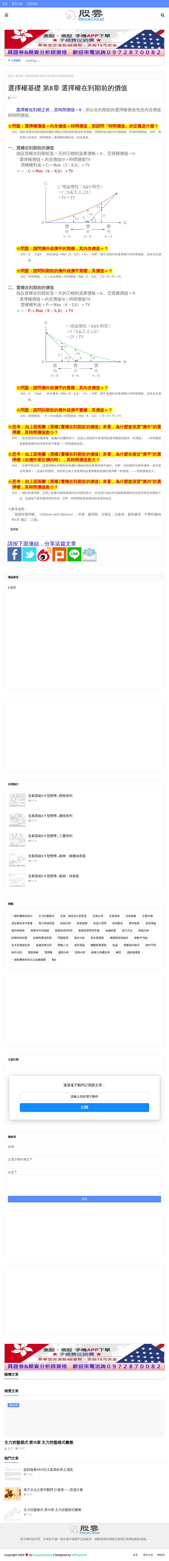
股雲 (10, 1448)
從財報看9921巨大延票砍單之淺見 (48, 1470)
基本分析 (79, 937)
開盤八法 (63, 945)
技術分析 (65, 923)
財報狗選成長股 (42, 937)
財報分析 (143, 930)
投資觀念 (117, 923)
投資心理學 (100, 923)
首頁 (4, 3)
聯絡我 (161, 1554)
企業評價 (147, 916)
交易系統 (32, 3)
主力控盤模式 (46, 916)
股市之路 (17, 3)
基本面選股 (97, 937)
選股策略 (33, 952)
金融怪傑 (110, 930)
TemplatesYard (42, 1555)
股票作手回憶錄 (40, 930)
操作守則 (150, 945)
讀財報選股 (133, 952)
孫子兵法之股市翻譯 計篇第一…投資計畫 (53, 1490)
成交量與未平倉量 (22, 923)
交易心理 (98, 916)
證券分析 (80, 952)
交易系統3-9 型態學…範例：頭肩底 (53, 876)
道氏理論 (79, 945)
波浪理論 (150, 923)
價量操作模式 (132, 945)
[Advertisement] (84, 736)
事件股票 (134, 923)
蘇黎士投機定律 (100, 952)
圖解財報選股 (99, 945)
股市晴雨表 (18, 930)
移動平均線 (140, 937)
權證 (118, 952)
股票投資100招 (63, 930)
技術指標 (82, 923)
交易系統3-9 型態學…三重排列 (50, 836)
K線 (54, 959)
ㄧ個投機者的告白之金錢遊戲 (28, 959)
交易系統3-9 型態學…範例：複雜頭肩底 (57, 856)
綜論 (115, 945)
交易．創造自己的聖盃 (73, 916)
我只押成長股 (46, 923)
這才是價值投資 (20, 945)
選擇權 (19, 75)
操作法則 (16, 952)
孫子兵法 (127, 930)
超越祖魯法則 (44, 945)
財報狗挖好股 (19, 937)
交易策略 (131, 916)
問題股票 (63, 937)
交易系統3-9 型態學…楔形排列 (50, 796)
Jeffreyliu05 (79, 1555)
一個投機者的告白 (22, 916)
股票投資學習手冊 (88, 930)
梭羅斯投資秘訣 (119, 937)
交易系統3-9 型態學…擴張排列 (50, 816)
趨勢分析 (63, 952)
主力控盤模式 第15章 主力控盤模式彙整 (38, 1442)
